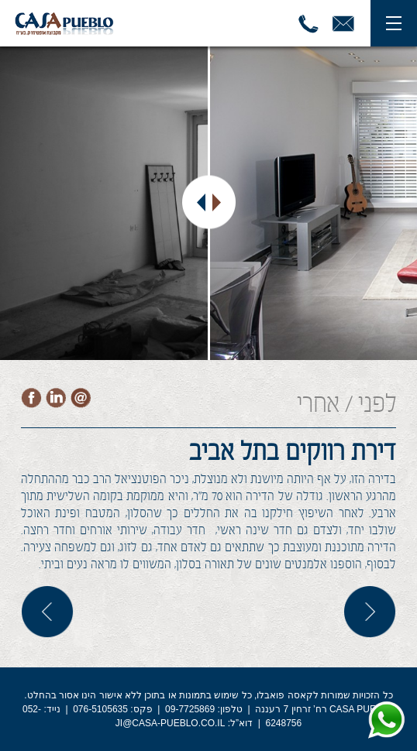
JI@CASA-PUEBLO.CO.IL (170, 723)
